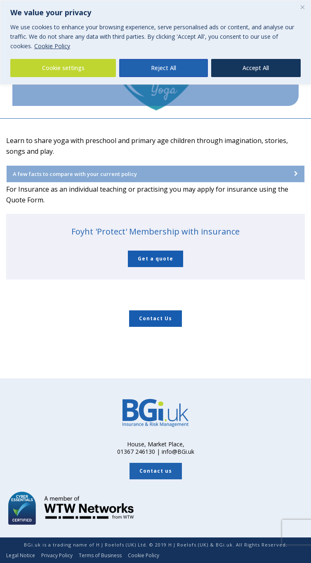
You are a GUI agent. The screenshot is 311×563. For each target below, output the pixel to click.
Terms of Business (100, 555)
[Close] (302, 7)
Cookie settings (63, 68)
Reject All (163, 68)
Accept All (256, 68)
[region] (155, 42)
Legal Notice (20, 555)
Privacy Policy (57, 555)
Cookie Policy (52, 46)
